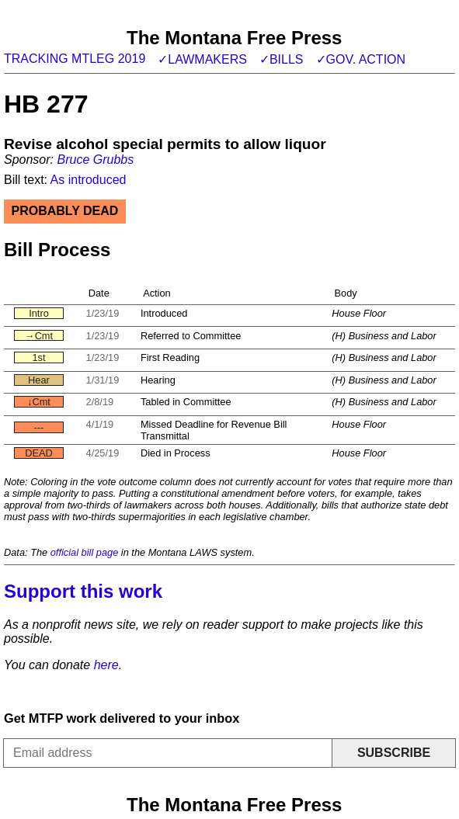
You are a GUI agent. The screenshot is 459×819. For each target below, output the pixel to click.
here (106, 665)
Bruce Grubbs (95, 159)
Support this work (83, 591)
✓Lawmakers (202, 59)
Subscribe (393, 752)
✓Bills (281, 59)
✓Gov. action (361, 59)
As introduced (88, 179)
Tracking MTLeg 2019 (74, 58)
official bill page (84, 552)
